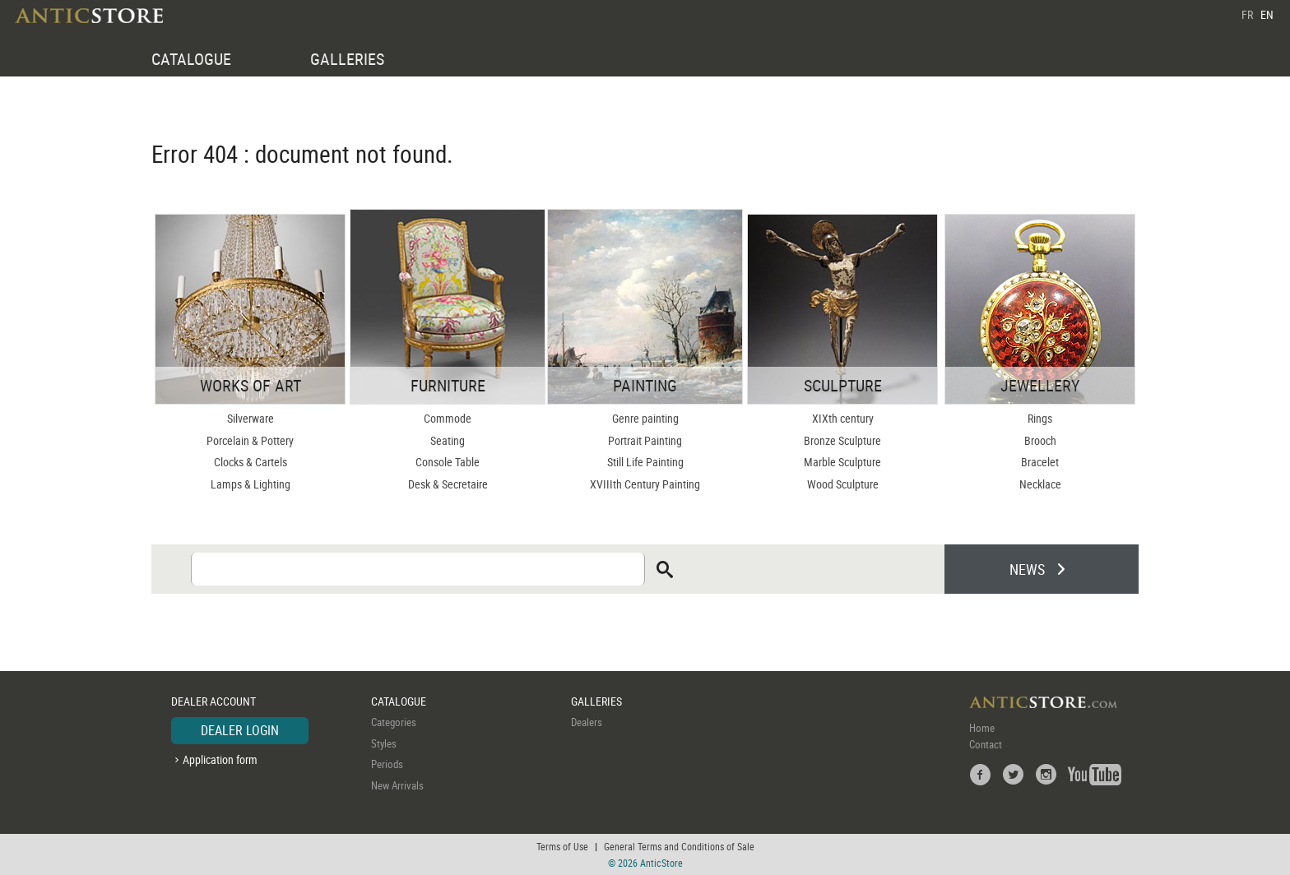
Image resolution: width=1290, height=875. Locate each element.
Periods (387, 764)
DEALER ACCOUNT (213, 701)
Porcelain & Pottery (250, 440)
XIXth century (843, 418)
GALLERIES (347, 59)
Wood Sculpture (843, 484)
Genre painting (645, 418)
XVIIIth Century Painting (645, 484)
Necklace (1040, 484)
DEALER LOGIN (240, 730)
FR (1247, 14)
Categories (393, 722)
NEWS (1027, 569)
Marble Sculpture (842, 462)
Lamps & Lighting (250, 484)
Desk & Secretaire (448, 484)
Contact (985, 744)
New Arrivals (397, 785)
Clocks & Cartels (250, 462)
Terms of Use (562, 846)
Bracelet (1040, 462)
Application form (220, 759)
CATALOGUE (191, 59)
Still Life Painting (645, 462)
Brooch (1040, 440)
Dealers (586, 722)
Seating (447, 440)
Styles (384, 743)
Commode (447, 418)
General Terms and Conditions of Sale (679, 846)
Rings (1040, 418)
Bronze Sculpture (842, 440)
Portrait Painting (645, 440)
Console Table (447, 462)
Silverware (250, 418)
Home (982, 727)
